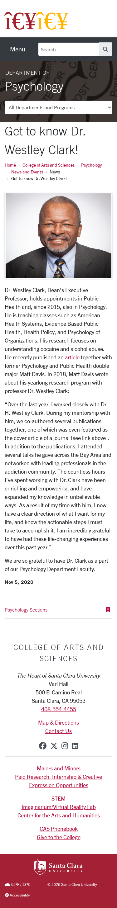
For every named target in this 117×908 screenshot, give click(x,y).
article (72, 357)
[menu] (17, 49)
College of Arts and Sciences (48, 165)
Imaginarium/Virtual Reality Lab (59, 807)
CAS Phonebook (59, 828)
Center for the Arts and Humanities (58, 815)
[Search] (68, 49)
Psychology (91, 165)
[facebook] (42, 745)
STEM (58, 798)
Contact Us (58, 731)
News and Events (27, 171)
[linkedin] (75, 745)
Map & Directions (58, 722)
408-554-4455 (58, 709)
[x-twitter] (54, 745)
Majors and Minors (58, 768)
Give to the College (58, 837)
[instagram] (64, 745)
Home (10, 165)
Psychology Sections (57, 610)
